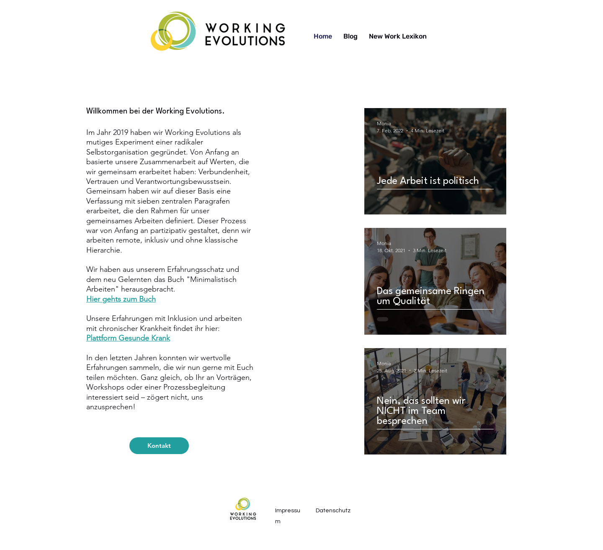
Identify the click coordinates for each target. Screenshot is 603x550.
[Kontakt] (159, 445)
